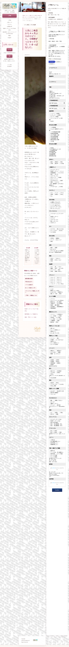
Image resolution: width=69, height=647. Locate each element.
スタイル (9, 24)
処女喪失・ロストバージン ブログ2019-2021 (9, 32)
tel (9, 56)
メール (9, 49)
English (9, 37)
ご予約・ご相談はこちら (31, 295)
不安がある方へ (29, 281)
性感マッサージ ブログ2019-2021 (9, 29)
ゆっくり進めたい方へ (30, 287)
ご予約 (9, 15)
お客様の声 (9, 26)
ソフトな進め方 (29, 284)
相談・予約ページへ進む (31, 317)
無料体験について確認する (31, 314)
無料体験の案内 (29, 278)
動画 (9, 35)
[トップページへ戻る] (9, 6)
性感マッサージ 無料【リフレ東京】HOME (31, 15)
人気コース (9, 22)
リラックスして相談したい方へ (32, 291)
